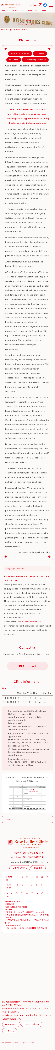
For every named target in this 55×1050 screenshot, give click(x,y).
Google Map (11, 1024)
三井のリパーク (31, 1024)
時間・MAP (32, 10)
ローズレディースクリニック (10, 5)
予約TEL (5, 10)
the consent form (28, 621)
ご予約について (46, 10)
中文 (36, 5)
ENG (31, 5)
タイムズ (9, 1030)
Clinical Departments (35, 59)
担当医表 (38, 867)
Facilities (13, 59)
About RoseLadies (20, 53)
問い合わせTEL (18, 10)
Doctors (40, 53)
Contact (27, 666)
